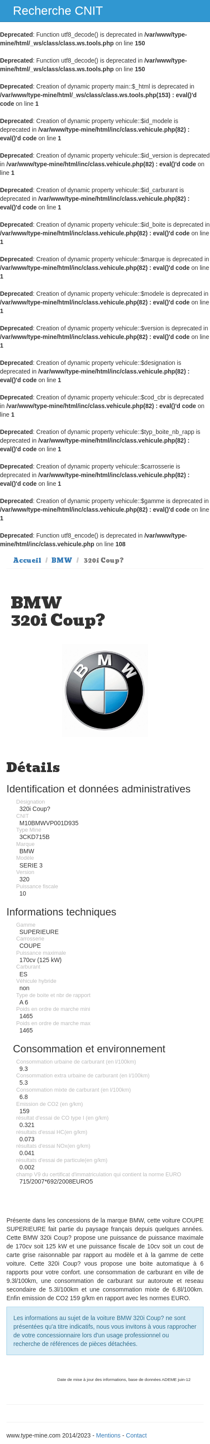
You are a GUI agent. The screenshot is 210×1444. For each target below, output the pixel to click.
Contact (136, 1435)
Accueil (27, 560)
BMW (61, 560)
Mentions (108, 1435)
